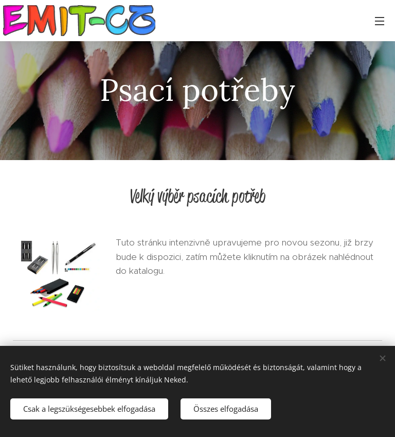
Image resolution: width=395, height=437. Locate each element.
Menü (379, 21)
